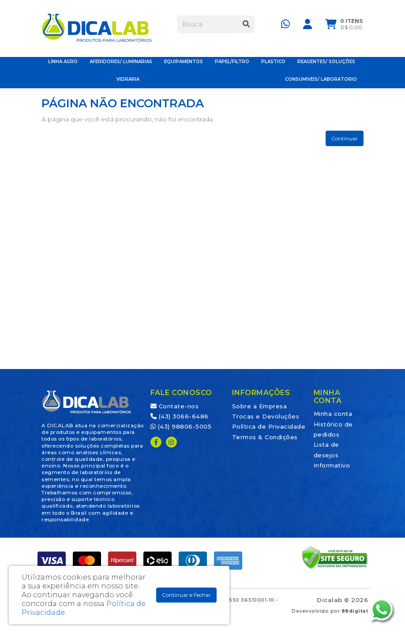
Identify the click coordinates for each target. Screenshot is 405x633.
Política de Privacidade (269, 426)
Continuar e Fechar (186, 595)
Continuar (344, 138)
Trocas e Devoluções (266, 416)
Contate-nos (174, 406)
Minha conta (333, 413)
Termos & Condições (265, 437)
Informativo (332, 465)
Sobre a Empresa (259, 406)
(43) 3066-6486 (179, 416)
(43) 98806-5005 (181, 426)
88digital (354, 611)
